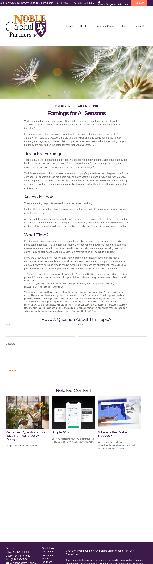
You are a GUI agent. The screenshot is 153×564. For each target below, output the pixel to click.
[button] (69, 26)
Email (81, 324)
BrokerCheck (73, 554)
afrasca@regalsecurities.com (113, 3)
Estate (45, 558)
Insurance (47, 562)
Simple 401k (60, 432)
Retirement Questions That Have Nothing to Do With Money (26, 436)
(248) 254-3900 (83, 3)
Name (9, 324)
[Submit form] (13, 370)
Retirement (47, 551)
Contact (139, 3)
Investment (47, 555)
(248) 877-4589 (22, 555)
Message (10, 344)
